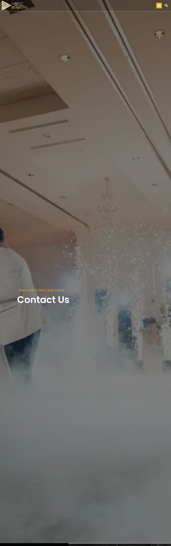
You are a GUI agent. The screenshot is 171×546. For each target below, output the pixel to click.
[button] (159, 5)
